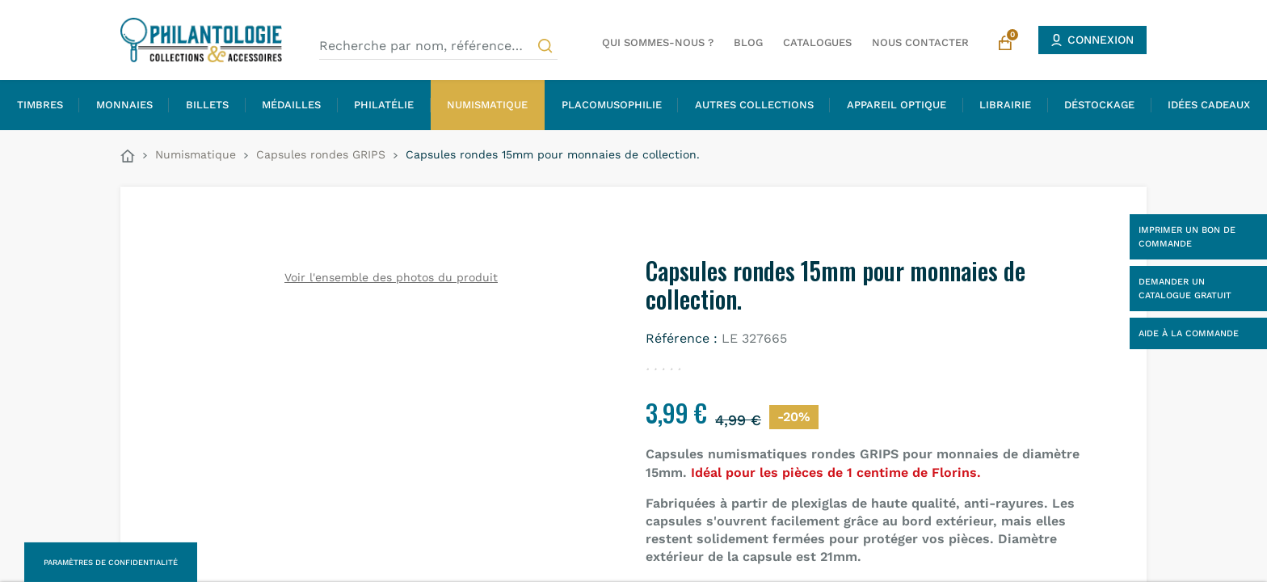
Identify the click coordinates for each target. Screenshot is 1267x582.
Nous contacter (920, 42)
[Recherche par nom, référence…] (438, 46)
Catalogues (817, 42)
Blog (748, 42)
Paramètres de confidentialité (111, 562)
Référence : (682, 338)
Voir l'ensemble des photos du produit (391, 277)
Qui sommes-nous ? (657, 42)
